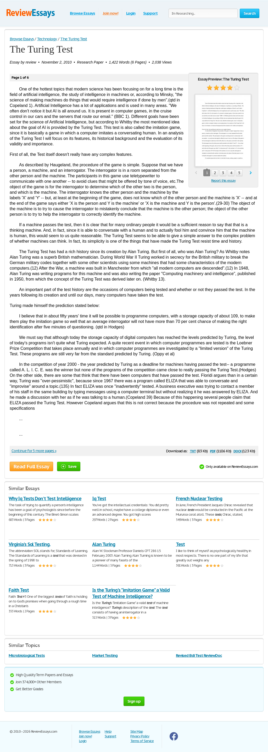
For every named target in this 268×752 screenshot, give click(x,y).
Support (150, 13)
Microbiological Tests (27, 655)
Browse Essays (82, 13)
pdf (213, 451)
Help (108, 731)
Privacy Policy (139, 736)
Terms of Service (142, 741)
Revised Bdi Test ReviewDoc (199, 655)
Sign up (134, 701)
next (251, 173)
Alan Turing (103, 544)
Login (131, 13)
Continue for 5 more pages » (34, 450)
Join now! (110, 13)
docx (237, 451)
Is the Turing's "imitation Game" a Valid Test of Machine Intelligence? (130, 593)
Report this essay (223, 180)
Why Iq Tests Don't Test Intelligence (45, 498)
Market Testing (104, 655)
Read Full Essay (31, 466)
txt (193, 451)
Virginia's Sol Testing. (29, 544)
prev (196, 173)
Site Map (136, 731)
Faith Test (19, 590)
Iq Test (99, 498)
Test (180, 544)
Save (68, 466)
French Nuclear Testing (199, 498)
